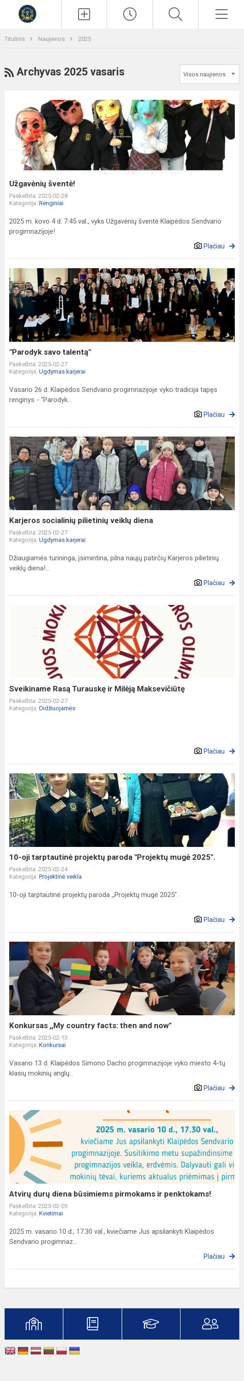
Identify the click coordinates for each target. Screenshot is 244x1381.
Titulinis (15, 38)
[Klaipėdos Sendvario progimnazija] (30, 13)
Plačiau (214, 246)
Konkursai (52, 1045)
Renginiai (51, 203)
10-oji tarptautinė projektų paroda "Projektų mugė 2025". (112, 857)
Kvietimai (51, 1213)
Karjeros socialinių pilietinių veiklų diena (81, 520)
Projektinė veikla (60, 876)
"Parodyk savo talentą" (50, 352)
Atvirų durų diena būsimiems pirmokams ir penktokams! (110, 1193)
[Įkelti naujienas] (84, 14)
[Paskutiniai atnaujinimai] (130, 14)
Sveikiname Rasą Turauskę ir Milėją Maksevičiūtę (97, 688)
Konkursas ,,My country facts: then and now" (90, 1025)
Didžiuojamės (57, 708)
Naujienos (52, 38)
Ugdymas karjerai (62, 371)
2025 (84, 38)
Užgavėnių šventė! (42, 183)
